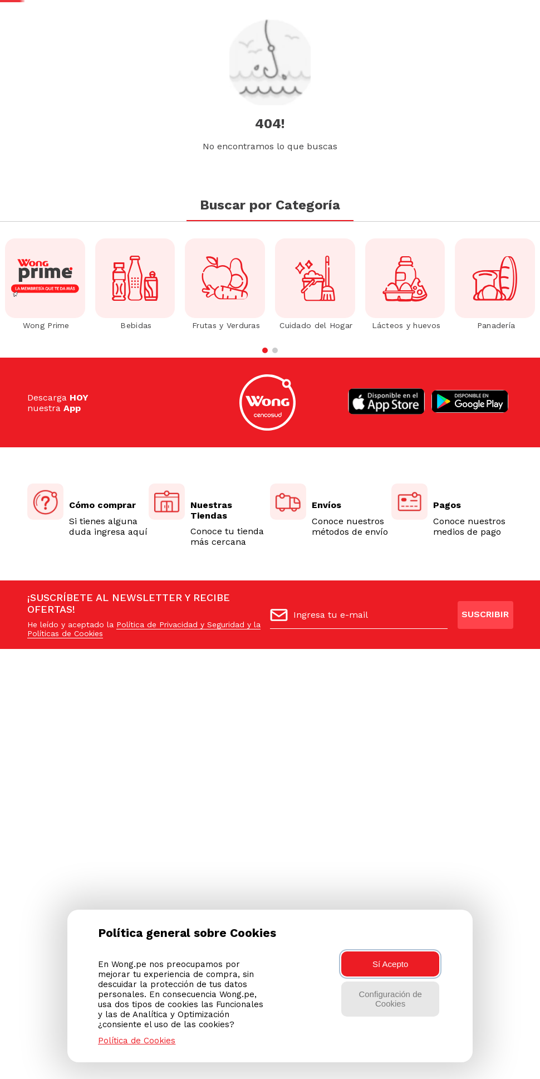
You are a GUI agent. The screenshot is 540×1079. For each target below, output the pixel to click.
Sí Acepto (390, 964)
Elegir (173, 96)
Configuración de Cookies (390, 998)
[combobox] (262, 60)
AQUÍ (519, 18)
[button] (503, 61)
